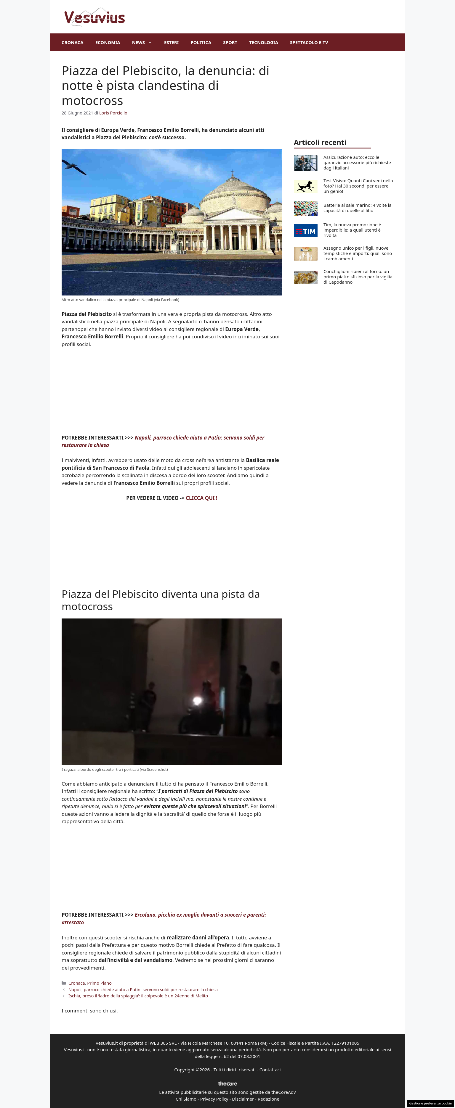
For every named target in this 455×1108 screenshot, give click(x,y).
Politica (200, 42)
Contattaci (270, 1070)
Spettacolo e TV (309, 42)
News (145, 42)
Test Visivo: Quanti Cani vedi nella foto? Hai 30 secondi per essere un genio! (358, 185)
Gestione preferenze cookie (430, 1103)
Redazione (268, 1099)
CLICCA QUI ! (201, 498)
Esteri (171, 42)
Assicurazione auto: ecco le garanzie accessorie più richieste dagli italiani (357, 162)
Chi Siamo (186, 1099)
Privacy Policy (214, 1099)
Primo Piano (99, 983)
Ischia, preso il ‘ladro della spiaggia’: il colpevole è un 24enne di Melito (138, 996)
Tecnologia (263, 42)
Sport (230, 42)
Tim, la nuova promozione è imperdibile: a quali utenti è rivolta (352, 230)
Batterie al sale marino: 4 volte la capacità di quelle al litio (357, 207)
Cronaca (73, 42)
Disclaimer (243, 1099)
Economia (107, 42)
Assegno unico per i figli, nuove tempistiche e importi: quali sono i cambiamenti (357, 253)
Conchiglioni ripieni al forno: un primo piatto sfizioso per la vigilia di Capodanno (357, 276)
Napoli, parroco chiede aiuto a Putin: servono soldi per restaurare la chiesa (143, 989)
